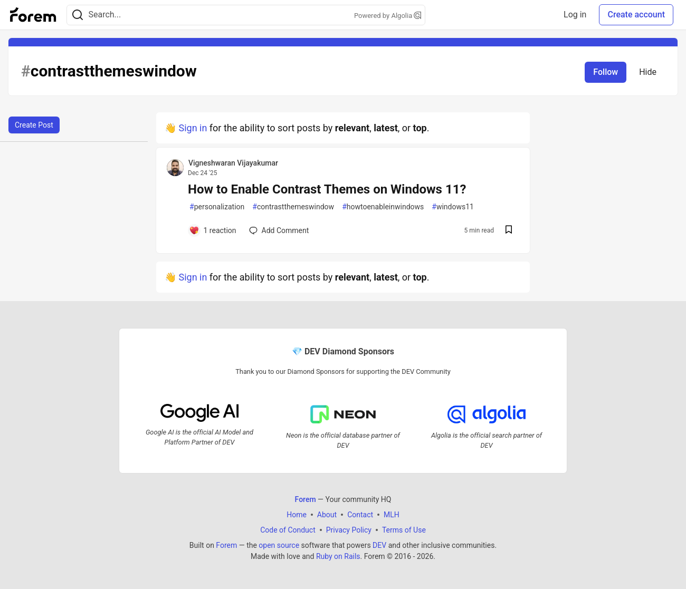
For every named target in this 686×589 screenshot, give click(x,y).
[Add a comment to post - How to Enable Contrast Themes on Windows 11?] (213, 230)
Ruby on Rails (338, 556)
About (327, 514)
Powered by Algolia (388, 16)
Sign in (192, 127)
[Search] (77, 15)
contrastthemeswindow (293, 207)
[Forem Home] (33, 14)
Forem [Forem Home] (305, 499)
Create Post (34, 125)
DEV (379, 544)
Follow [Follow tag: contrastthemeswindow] (605, 72)
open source (279, 544)
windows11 (453, 207)
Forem (226, 544)
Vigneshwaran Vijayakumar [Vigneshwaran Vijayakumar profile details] (233, 163)
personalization (216, 207)
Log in (575, 14)
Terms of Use (404, 529)
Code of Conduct (288, 529)
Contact (360, 514)
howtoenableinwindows (383, 207)
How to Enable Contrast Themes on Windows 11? (327, 189)
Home (297, 514)
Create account (636, 14)
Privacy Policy (348, 529)
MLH (391, 514)
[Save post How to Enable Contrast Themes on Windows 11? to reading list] (508, 231)
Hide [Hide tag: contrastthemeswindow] (647, 72)
